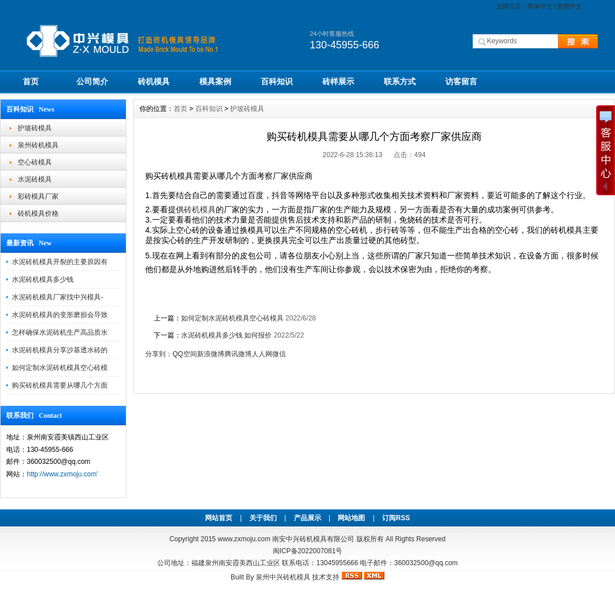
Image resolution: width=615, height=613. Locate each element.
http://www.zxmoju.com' (62, 474)
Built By (243, 577)
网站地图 (351, 518)
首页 (31, 81)
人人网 (262, 354)
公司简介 (92, 81)
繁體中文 (569, 6)
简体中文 (539, 6)
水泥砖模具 (35, 179)
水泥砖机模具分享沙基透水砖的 (60, 350)
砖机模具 (154, 81)
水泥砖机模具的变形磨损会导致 (60, 315)
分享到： (159, 354)
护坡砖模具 (35, 128)
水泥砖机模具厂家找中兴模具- (57, 297)
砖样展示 (338, 81)
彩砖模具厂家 (38, 196)
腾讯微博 (238, 354)
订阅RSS (396, 518)
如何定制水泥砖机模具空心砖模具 (232, 318)
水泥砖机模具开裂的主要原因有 (60, 262)
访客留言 (461, 81)
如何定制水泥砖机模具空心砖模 (60, 368)
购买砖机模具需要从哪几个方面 (60, 385)
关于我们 (263, 518)
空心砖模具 (35, 162)
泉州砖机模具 (38, 145)
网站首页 (218, 518)
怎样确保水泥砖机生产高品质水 (60, 332)
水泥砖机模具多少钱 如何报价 (226, 335)
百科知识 (277, 81)
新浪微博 (210, 354)
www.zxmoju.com (244, 539)
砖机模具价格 (38, 213)
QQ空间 (185, 354)
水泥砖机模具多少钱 (42, 279)
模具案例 (215, 81)
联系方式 (400, 81)
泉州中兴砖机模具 (283, 577)
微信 (279, 354)
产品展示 (307, 518)
